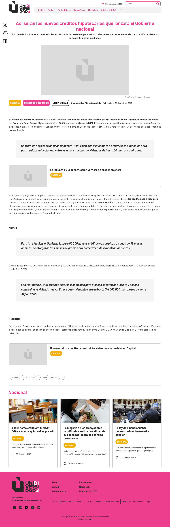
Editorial (55, 501)
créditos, (55, 377)
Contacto (98, 501)
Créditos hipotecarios (36, 103)
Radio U (51, 10)
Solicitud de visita (112, 501)
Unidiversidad (60, 103)
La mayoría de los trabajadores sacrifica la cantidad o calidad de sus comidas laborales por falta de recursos (84, 433)
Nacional (15, 103)
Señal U (41, 10)
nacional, (15, 377)
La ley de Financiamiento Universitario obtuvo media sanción (132, 431)
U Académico (79, 10)
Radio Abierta (64, 10)
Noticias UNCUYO (108, 10)
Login (148, 501)
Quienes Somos (67, 501)
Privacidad (80, 501)
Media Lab (93, 10)
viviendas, (43, 377)
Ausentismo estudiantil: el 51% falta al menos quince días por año (33, 429)
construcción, (29, 377)
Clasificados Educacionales (132, 501)
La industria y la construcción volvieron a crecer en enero (85, 169)
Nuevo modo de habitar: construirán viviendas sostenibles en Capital (93, 348)
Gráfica (90, 501)
